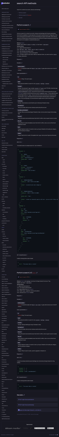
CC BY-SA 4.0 (8, 434)
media (4, 203)
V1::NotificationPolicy (6, 416)
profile (3, 199)
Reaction (3, 375)
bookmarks (5, 166)
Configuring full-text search (7, 53)
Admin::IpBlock (4, 298)
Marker (3, 346)
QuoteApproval (4, 372)
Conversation (4, 316)
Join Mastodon (51, 434)
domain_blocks (5, 175)
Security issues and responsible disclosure (7, 120)
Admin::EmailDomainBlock (6, 294)
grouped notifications (6, 220)
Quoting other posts (5, 23)
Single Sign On (5, 64)
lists (3, 214)
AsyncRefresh (4, 311)
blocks (4, 172)
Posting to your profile (6, 18)
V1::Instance (4, 414)
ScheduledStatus (5, 388)
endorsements (5, 183)
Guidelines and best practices (7, 145)
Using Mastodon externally (7, 34)
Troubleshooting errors (6, 81)
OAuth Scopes (4, 149)
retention (4, 264)
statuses (3, 201)
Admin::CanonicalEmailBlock (7, 283)
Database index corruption (7, 83)
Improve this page (34, 414)
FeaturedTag (4, 329)
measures (4, 260)
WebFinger (4, 128)
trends (4, 233)
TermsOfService (5, 405)
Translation (4, 410)
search (3, 227)
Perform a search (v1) (25, 15)
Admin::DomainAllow (5, 290)
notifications (4, 223)
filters (4, 177)
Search (3, 390)
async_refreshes (5, 196)
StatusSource (4, 399)
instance (3, 231)
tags (3, 194)
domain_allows (5, 251)
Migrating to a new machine (7, 74)
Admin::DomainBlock (5, 292)
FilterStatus (4, 338)
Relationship (4, 377)
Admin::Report (4, 303)
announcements (6, 240)
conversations (5, 212)
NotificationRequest (5, 355)
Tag (2, 403)
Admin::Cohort (4, 285)
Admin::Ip (3, 296)
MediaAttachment (5, 348)
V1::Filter (3, 412)
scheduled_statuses (6, 207)
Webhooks (4, 85)
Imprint (12, 434)
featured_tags (5, 185)
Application (4, 309)
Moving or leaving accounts (7, 36)
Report (3, 381)
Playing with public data (6, 96)
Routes (3, 117)
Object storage (5, 57)
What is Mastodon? (5, 8)
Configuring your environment (7, 50)
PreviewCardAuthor (5, 364)
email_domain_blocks (7, 255)
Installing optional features (7, 55)
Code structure (4, 115)
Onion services (5, 59)
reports (4, 179)
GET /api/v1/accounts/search (26, 399)
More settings (4, 31)
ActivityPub (4, 126)
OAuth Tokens (4, 147)
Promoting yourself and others (7, 27)
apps (3, 157)
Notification (4, 351)
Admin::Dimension (5, 287)
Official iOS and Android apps (7, 38)
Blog (55, 434)
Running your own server (6, 40)
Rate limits (4, 151)
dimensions (5, 249)
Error (3, 322)
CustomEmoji (4, 318)
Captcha (4, 61)
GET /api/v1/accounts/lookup (26, 405)
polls (3, 205)
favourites (4, 168)
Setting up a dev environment (7, 112)
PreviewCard (4, 362)
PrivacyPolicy (4, 366)
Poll (2, 357)
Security (3, 130)
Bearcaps (3, 137)
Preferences (4, 359)
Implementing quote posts (6, 104)
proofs (3, 268)
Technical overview (5, 110)
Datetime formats (5, 143)
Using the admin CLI (5, 68)
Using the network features (7, 21)
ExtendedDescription (5, 324)
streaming (4, 218)
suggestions (5, 192)
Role (2, 383)
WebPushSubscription (6, 418)
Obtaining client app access (7, 98)
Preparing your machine (6, 46)
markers (4, 216)
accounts (3, 164)
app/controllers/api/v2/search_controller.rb (29, 410)
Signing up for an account (6, 14)
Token (3, 407)
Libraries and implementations (7, 102)
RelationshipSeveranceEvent (7, 379)
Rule (2, 386)
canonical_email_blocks (7, 247)
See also (20, 17)
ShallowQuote (4, 392)
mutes (4, 170)
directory (4, 236)
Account (3, 276)
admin (3, 242)
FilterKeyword (4, 333)
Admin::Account (5, 281)
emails (4, 161)
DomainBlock (4, 320)
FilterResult (4, 335)
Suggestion (4, 401)
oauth (4, 159)
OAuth (3, 135)
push (3, 225)
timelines (3, 209)
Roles (3, 88)
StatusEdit (4, 396)
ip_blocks (4, 257)
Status (3, 394)
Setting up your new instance (7, 66)
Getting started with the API (7, 93)
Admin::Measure (5, 300)
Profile (3, 368)
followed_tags (5, 190)
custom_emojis (5, 238)
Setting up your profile (6, 16)
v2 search (31, 289)
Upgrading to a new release (7, 70)
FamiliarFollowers (5, 327)
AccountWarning (5, 279)
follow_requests (6, 181)
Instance (3, 342)
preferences (5, 188)
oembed (3, 271)
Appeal (3, 307)
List (2, 344)
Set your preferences (6, 29)
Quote (3, 370)
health (3, 229)
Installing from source (6, 48)
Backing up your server (6, 72)
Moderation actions (5, 79)
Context (3, 314)
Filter (3, 331)
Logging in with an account (7, 100)
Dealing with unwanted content (7, 25)
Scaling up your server (6, 77)
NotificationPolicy (5, 353)
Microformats (4, 132)
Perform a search (22, 12)
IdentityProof (4, 340)
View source (3, 434)
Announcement (4, 305)
